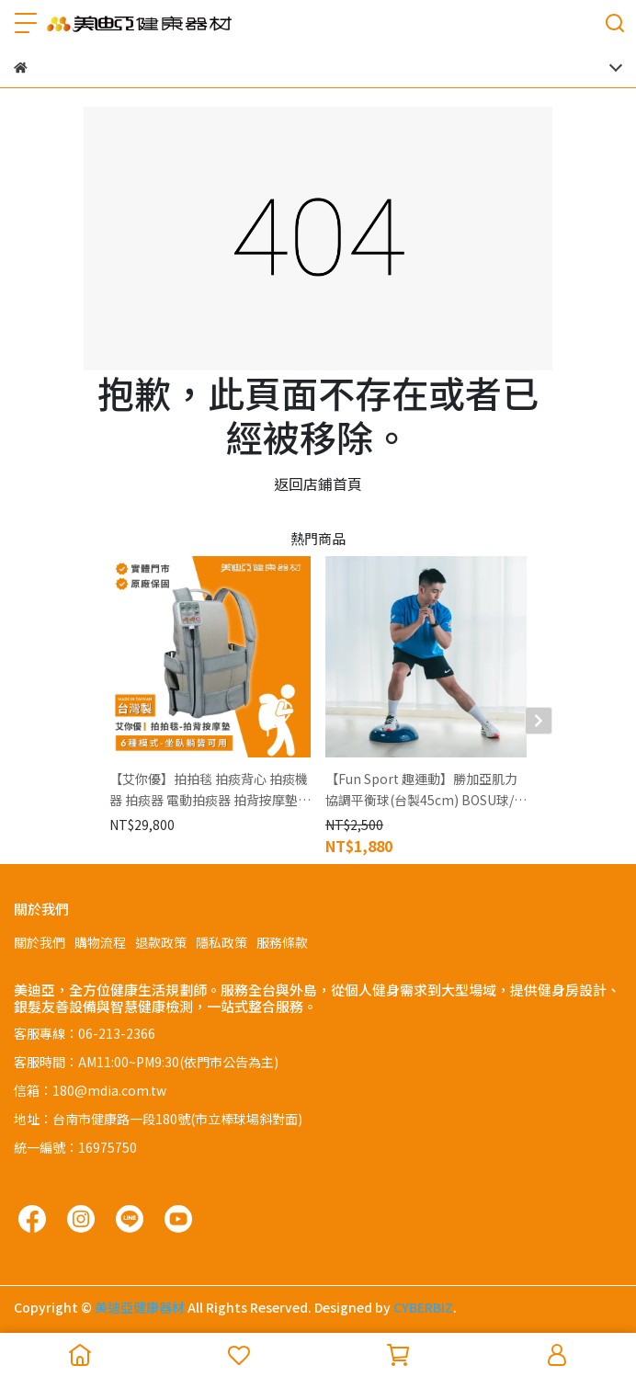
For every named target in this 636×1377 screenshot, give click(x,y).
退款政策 (161, 942)
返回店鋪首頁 (318, 483)
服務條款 (282, 942)
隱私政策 (221, 942)
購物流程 (100, 942)
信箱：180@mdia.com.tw (90, 1090)
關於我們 (39, 942)
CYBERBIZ (423, 1307)
